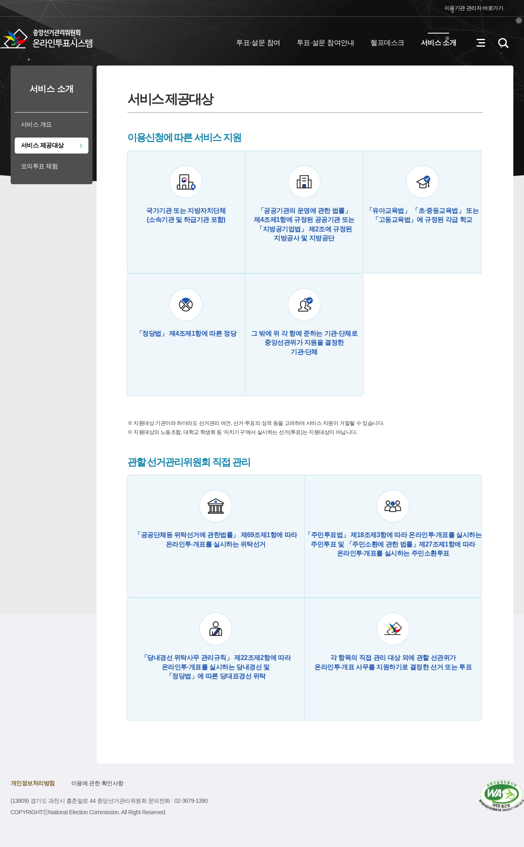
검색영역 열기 (503, 43)
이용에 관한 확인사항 (97, 783)
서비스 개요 (36, 124)
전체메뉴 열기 (480, 43)
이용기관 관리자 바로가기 (474, 8)
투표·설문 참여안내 (325, 43)
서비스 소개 (438, 43)
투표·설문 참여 (258, 43)
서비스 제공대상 (42, 145)
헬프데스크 (387, 43)
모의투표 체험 (39, 166)
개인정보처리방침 (33, 783)
